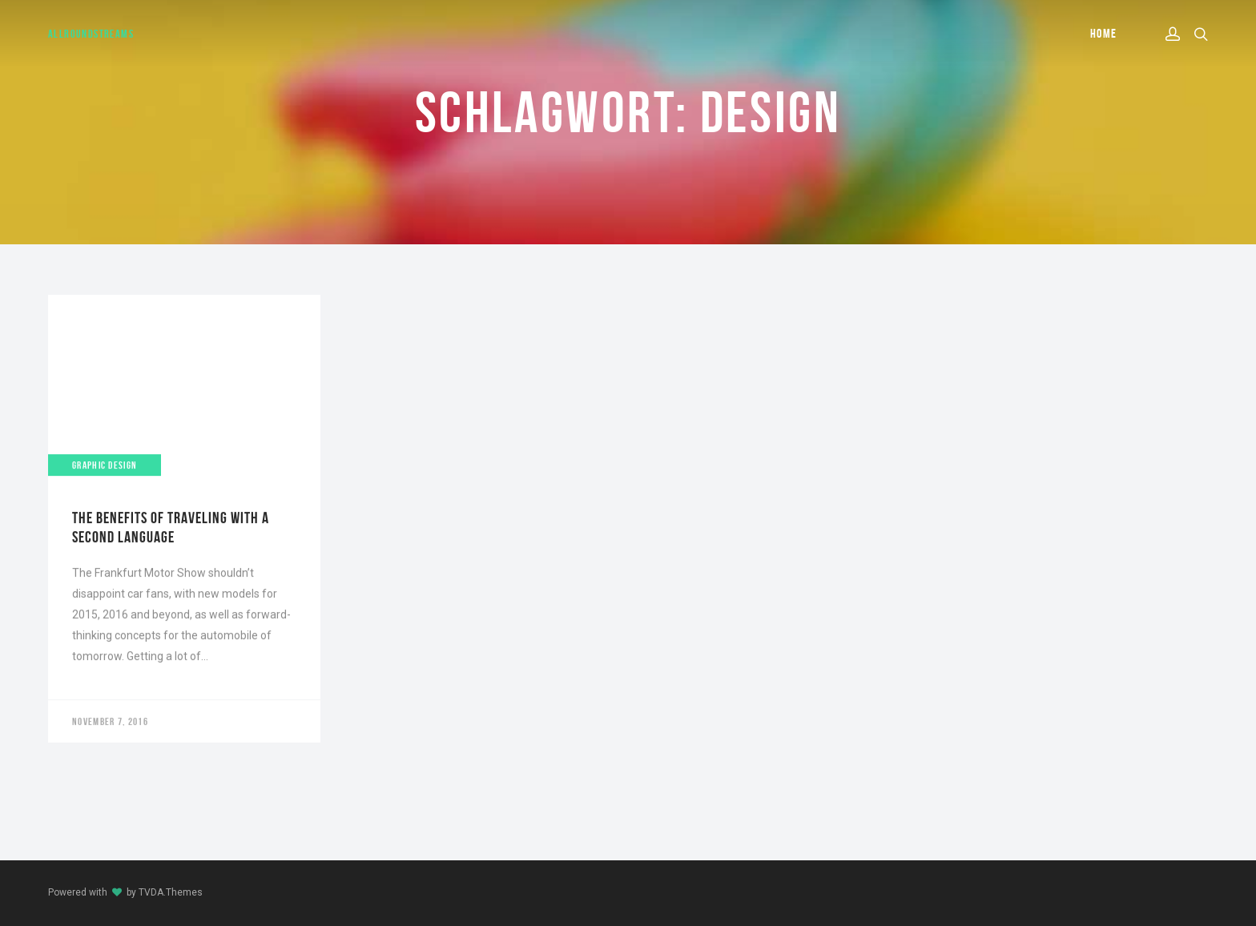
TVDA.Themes (171, 892)
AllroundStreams (91, 33)
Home (1103, 33)
